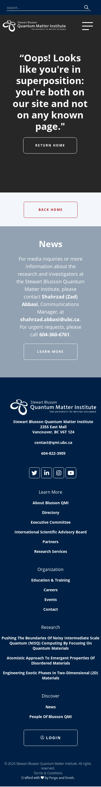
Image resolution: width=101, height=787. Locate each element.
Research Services (50, 551)
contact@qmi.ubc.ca (53, 442)
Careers (51, 589)
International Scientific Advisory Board (51, 531)
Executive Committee (51, 522)
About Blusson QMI (51, 502)
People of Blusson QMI (50, 716)
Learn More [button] (50, 351)
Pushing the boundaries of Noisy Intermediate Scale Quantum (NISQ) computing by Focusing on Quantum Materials (50, 643)
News (51, 706)
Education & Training (50, 580)
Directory (50, 512)
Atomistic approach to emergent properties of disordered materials (51, 660)
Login (50, 737)
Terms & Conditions (48, 773)
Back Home (51, 209)
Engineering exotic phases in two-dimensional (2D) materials (50, 675)
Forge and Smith (61, 777)
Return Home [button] (50, 145)
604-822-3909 (53, 453)
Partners (50, 541)
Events (50, 599)
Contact (50, 609)
